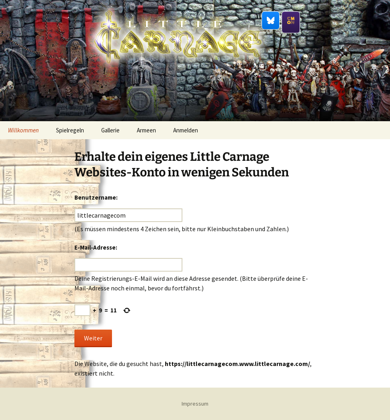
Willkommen (23, 130)
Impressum (195, 403)
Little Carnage (177, 83)
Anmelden (185, 130)
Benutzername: (96, 197)
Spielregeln (70, 130)
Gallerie (110, 130)
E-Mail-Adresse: (95, 247)
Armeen (146, 130)
